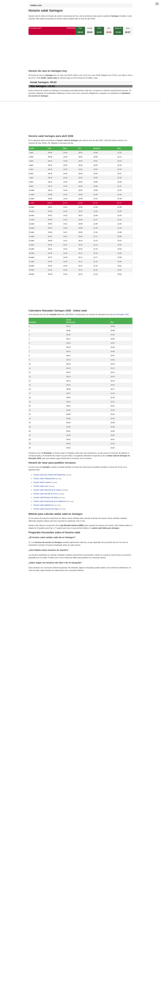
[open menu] (157, 4)
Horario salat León (41, 486)
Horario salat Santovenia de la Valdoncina (50, 501)
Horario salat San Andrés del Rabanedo (49, 475)
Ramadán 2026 (122, 314)
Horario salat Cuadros (42, 482)
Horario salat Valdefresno (44, 505)
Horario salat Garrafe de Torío (45, 494)
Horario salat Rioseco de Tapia (46, 498)
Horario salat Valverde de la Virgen (47, 490)
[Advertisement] (80, 54)
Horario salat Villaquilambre (44, 479)
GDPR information (36, 582)
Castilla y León (36, 5)
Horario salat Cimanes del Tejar (46, 509)
